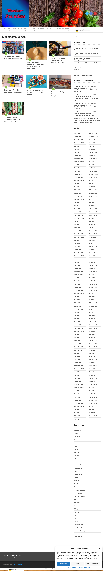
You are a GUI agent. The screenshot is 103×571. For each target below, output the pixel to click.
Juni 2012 (92, 391)
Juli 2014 (76, 354)
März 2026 (77, 134)
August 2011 (92, 407)
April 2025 (92, 150)
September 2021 (79, 219)
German (13, 32)
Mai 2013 (77, 376)
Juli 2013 (76, 372)
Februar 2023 (93, 190)
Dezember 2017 (93, 288)
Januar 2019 (77, 269)
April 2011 (92, 413)
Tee (75, 519)
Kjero (75, 462)
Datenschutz (80, 567)
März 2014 (77, 360)
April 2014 (92, 357)
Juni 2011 (92, 410)
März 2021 (77, 228)
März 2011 (77, 416)
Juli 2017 (76, 297)
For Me (76, 450)
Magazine (77, 481)
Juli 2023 (76, 184)
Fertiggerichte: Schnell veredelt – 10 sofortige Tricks (35, 93)
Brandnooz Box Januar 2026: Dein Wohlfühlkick (12, 58)
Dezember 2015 (93, 325)
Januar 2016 (77, 325)
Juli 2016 (76, 316)
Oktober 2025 (93, 140)
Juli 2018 (76, 278)
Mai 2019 (77, 263)
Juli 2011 (76, 410)
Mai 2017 (77, 300)
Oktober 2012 (93, 385)
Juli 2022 (76, 203)
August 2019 (92, 256)
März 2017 (77, 303)
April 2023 (92, 187)
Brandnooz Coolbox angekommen (84, 116)
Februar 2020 (93, 247)
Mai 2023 (77, 187)
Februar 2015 (93, 341)
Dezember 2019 (93, 250)
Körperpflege (40, 30)
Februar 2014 (93, 360)
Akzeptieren (63, 563)
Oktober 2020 (93, 234)
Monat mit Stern (79, 487)
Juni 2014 (92, 354)
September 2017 (79, 294)
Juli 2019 (76, 259)
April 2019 (92, 263)
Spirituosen (77, 506)
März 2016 (77, 322)
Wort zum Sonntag (79, 531)
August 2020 (92, 237)
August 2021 (92, 219)
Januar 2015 (77, 344)
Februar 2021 (93, 228)
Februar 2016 (93, 322)
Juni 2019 (92, 259)
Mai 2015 (77, 338)
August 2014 (92, 350)
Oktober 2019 (93, 253)
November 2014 (78, 347)
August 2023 (92, 181)
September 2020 (79, 237)
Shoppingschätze (66, 30)
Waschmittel (78, 528)
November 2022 (78, 197)
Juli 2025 (76, 146)
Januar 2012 (77, 401)
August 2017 (92, 294)
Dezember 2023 (93, 175)
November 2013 (78, 366)
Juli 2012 (76, 391)
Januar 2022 (77, 212)
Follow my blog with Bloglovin (83, 76)
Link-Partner (78, 537)
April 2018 (92, 281)
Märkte (76, 484)
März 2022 (77, 209)
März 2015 (77, 341)
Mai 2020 (77, 244)
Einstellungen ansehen (92, 563)
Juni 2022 (92, 203)
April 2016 (92, 319)
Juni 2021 (92, 222)
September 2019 (79, 256)
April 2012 (92, 394)
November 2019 (78, 253)
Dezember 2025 (93, 137)
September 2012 (79, 388)
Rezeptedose (78, 494)
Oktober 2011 (93, 404)
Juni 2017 (92, 297)
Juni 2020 (92, 241)
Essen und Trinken (66, 28)
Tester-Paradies (11, 556)
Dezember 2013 (93, 363)
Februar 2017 (93, 303)
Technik (76, 516)
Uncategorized (78, 525)
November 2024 (78, 159)
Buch (75, 440)
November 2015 (78, 328)
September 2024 (79, 162)
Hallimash (77, 453)
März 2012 (77, 397)
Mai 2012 (77, 394)
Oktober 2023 (93, 178)
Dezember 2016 (93, 306)
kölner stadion (55, 569)
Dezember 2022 (93, 193)
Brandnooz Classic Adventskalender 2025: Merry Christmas (11, 120)
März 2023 (77, 190)
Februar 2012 (93, 397)
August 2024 (92, 162)
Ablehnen (77, 563)
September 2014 (79, 350)
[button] (99, 548)
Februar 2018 (93, 285)
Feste (5, 32)
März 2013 (77, 379)
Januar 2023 (77, 193)
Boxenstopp (53, 28)
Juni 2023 (92, 184)
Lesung (76, 478)
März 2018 (77, 285)
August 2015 (92, 332)
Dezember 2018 (93, 269)
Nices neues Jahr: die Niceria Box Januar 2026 (12, 92)
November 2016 (78, 310)
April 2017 (92, 300)
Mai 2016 (77, 319)
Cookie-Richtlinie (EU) (19, 28)
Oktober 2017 (93, 291)
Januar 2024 (77, 175)
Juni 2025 (92, 146)
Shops (76, 500)
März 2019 (77, 266)
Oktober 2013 (93, 366)
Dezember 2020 (93, 231)
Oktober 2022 (93, 197)
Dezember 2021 (93, 212)
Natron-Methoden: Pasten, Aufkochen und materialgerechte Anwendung (35, 66)
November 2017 (78, 291)
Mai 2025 (77, 150)
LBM (75, 472)
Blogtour (76, 434)
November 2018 (78, 272)
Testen (6, 30)
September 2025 (79, 143)
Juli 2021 (76, 222)
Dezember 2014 (93, 344)
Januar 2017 (77, 306)
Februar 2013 (93, 379)
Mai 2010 (77, 419)
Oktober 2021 (93, 215)
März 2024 (77, 172)
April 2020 (92, 244)
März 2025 (77, 153)
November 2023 (78, 178)
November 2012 (78, 385)
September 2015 (79, 332)
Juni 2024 (92, 165)
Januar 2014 (77, 363)
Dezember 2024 (93, 156)
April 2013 (92, 376)
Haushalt (76, 456)
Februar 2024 (93, 172)
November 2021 (78, 215)
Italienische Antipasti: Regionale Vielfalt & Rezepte (59, 94)
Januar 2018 (77, 288)
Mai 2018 (77, 281)
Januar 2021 (77, 231)
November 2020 (78, 234)
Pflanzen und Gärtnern (80, 490)
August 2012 (92, 388)
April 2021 (92, 225)
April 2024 (92, 168)
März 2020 (77, 247)
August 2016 (92, 313)
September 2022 (79, 200)
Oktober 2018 (93, 272)
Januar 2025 (77, 156)
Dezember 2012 (93, 382)
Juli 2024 (76, 165)
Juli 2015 (76, 335)
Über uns (33, 28)
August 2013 (92, 369)
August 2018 (92, 275)
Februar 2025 (93, 153)
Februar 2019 (93, 266)
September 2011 (79, 407)
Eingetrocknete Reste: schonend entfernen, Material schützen (59, 61)
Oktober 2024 (93, 159)
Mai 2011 (77, 413)
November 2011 (78, 404)
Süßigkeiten (52, 30)
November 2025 (78, 140)
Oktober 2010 (93, 416)
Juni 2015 (92, 335)
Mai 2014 (77, 357)
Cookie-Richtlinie (72, 567)
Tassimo (76, 512)
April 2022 (92, 206)
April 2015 (92, 338)
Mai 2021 (77, 225)
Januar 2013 (77, 382)
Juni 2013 (92, 372)
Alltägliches (28, 30)
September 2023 (79, 181)
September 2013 (79, 369)
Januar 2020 (77, 250)
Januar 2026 (77, 137)
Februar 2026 (93, 134)
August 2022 (92, 200)
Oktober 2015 (93, 328)
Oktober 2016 (93, 310)
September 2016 (79, 313)
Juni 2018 (92, 278)
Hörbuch (76, 459)
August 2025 (92, 143)
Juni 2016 (92, 316)
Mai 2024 (77, 168)
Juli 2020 (76, 241)
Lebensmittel (16, 30)
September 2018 (79, 275)
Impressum (87, 567)
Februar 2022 (93, 209)
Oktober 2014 (93, 347)
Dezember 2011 (93, 401)
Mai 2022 (77, 206)
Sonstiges (42, 28)
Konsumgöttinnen (79, 465)
